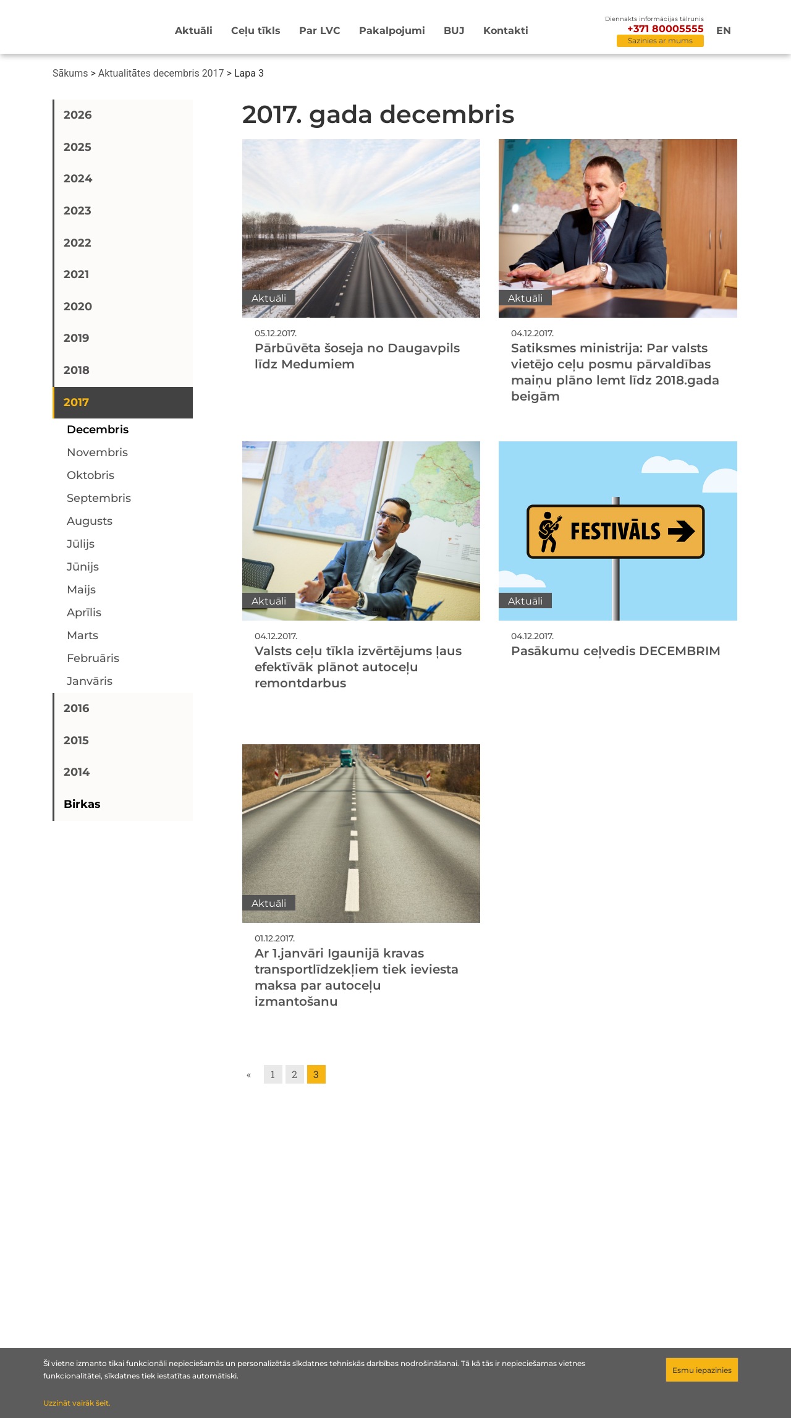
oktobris (90, 475)
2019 (76, 338)
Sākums (70, 73)
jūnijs (83, 567)
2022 (77, 243)
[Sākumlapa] (89, 28)
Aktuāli (194, 30)
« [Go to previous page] (249, 1074)
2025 (77, 147)
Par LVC (320, 30)
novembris (97, 452)
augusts (89, 521)
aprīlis (84, 612)
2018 (77, 370)
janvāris (89, 681)
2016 (76, 708)
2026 (77, 115)
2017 (76, 402)
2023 (77, 211)
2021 (76, 274)
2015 (76, 740)
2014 (77, 772)
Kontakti (505, 30)
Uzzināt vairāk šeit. (77, 1402)
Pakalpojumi (392, 30)
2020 (78, 306)
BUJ (454, 30)
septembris (99, 498)
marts (82, 635)
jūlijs (81, 544)
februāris (93, 658)
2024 (78, 178)
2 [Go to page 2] (294, 1074)
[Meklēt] (584, 31)
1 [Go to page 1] (273, 1074)
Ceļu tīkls (256, 30)
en (723, 30)
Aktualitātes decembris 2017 (161, 73)
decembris (98, 429)
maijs (81, 589)
